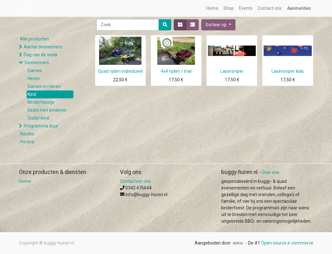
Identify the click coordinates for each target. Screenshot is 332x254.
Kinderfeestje (41, 102)
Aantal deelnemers (43, 46)
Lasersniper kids (288, 71)
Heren (34, 78)
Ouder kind (38, 118)
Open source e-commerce (287, 242)
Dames (35, 70)
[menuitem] (212, 8)
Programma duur (41, 125)
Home (25, 181)
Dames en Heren (44, 86)
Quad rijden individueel (120, 71)
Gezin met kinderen (47, 110)
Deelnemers (37, 62)
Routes (27, 133)
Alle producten (34, 38)
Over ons (270, 172)
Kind (32, 94)
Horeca (27, 141)
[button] (218, 24)
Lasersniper (232, 71)
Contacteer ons (135, 181)
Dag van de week (41, 54)
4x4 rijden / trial (176, 71)
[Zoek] (165, 24)
